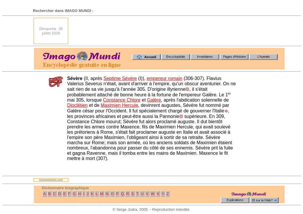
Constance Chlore (121, 100)
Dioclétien (77, 105)
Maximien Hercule (119, 105)
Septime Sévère (120, 78)
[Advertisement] (178, 31)
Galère (154, 100)
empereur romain (165, 78)
